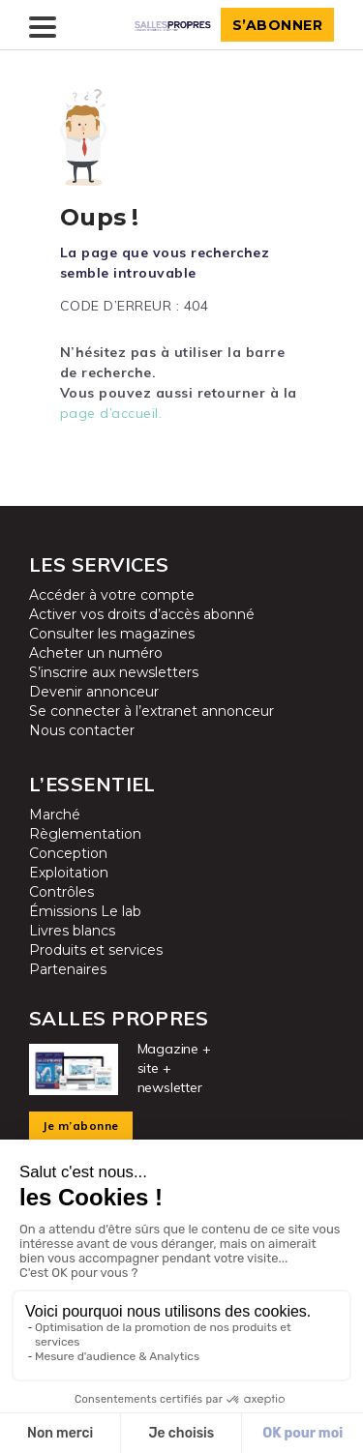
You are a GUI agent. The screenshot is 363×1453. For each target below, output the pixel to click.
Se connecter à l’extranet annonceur (151, 711)
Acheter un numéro (96, 653)
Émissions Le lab (85, 911)
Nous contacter (82, 730)
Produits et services (96, 950)
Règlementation (85, 834)
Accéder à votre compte (112, 595)
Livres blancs (72, 930)
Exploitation (68, 872)
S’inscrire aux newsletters (113, 672)
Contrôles (61, 892)
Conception (68, 853)
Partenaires (67, 969)
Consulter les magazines (112, 633)
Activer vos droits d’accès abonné (142, 614)
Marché (54, 814)
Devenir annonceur (94, 691)
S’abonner (277, 25)
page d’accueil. (111, 413)
